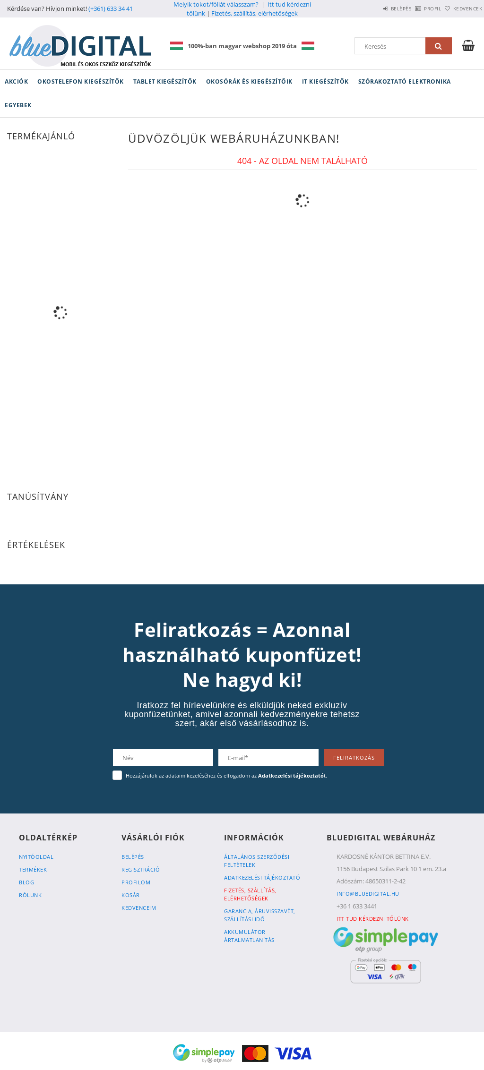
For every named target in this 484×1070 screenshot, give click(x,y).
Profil (416, 8)
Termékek (33, 869)
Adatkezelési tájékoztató (262, 877)
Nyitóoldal (36, 856)
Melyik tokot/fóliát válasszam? (216, 4)
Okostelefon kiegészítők (80, 81)
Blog (26, 882)
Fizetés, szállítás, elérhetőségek (254, 13)
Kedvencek (462, 8)
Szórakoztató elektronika (404, 81)
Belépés (374, 8)
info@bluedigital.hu (368, 893)
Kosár (130, 895)
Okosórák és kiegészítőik (249, 81)
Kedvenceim (138, 907)
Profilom (135, 882)
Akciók (16, 81)
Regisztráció (140, 869)
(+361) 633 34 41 (110, 8)
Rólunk (30, 895)
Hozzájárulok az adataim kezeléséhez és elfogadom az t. (226, 775)
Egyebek (18, 105)
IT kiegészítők (325, 81)
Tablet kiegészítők (165, 81)
